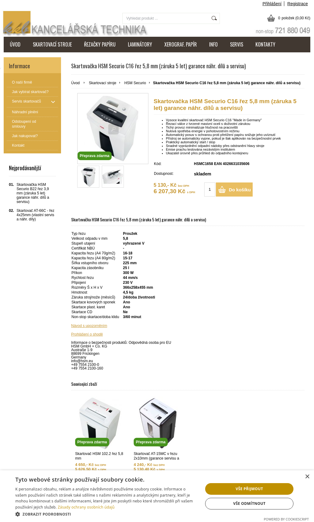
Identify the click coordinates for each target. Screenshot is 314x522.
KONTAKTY (265, 44)
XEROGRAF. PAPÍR (180, 44)
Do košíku (240, 189)
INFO (213, 44)
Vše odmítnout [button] (249, 503)
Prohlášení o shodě (87, 334)
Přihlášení (271, 3)
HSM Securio (135, 83)
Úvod (75, 83)
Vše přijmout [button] (249, 488)
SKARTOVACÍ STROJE (52, 44)
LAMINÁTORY (140, 44)
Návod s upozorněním (89, 326)
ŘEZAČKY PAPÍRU (100, 44)
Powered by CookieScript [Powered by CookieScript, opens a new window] (286, 519)
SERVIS (236, 44)
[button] (106, 513)
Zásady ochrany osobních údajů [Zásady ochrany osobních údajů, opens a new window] (86, 507)
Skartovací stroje (102, 83)
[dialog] (157, 496)
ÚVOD (15, 44)
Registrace (297, 3)
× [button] (307, 477)
